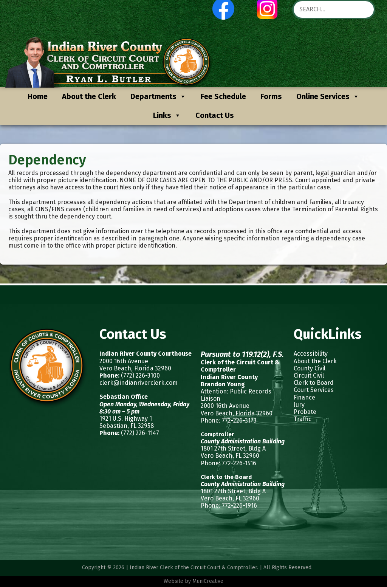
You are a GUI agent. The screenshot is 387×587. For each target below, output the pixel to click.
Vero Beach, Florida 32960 (135, 368)
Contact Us (214, 115)
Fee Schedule (223, 96)
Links (167, 115)
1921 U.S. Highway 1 (125, 418)
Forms (271, 96)
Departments (158, 96)
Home (38, 96)
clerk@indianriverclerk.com (138, 382)
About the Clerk (89, 96)
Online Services (327, 96)
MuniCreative (207, 581)
